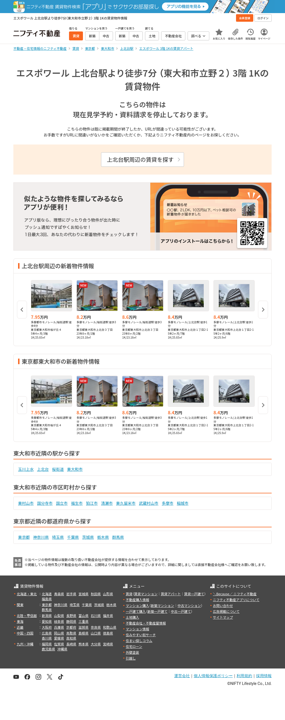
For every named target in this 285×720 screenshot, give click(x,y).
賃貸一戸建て (194, 593)
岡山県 (59, 633)
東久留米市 (126, 503)
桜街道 (58, 469)
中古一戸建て (181, 611)
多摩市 (167, 503)
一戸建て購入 (136, 611)
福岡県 (47, 643)
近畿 (20, 627)
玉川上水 (26, 469)
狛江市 (92, 503)
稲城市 (182, 503)
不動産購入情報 (137, 599)
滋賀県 (83, 627)
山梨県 (59, 615)
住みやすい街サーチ (141, 634)
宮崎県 (108, 643)
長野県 (71, 615)
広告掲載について (226, 611)
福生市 (77, 503)
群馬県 (118, 537)
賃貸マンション (146, 593)
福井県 (108, 615)
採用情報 (264, 676)
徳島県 (108, 633)
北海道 (47, 593)
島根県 (83, 633)
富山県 (83, 615)
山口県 (96, 633)
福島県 (47, 598)
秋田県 (96, 593)
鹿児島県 (48, 648)
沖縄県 (62, 648)
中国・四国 (25, 633)
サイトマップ (223, 617)
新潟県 (47, 615)
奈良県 (96, 627)
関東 (20, 604)
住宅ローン (134, 646)
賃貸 (129, 593)
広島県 (47, 633)
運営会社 (182, 676)
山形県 (108, 593)
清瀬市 (107, 503)
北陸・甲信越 (27, 615)
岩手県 (71, 593)
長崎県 (71, 643)
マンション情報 (137, 628)
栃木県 (103, 537)
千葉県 (73, 537)
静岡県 (71, 621)
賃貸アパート (171, 593)
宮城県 (83, 593)
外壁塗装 (132, 652)
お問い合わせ (223, 605)
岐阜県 (59, 621)
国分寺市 (45, 503)
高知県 (71, 638)
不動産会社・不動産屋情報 (146, 623)
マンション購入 (137, 605)
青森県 (59, 593)
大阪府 (47, 627)
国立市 (62, 503)
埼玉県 (58, 537)
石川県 (96, 615)
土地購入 (132, 617)
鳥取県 (71, 633)
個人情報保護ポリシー (213, 676)
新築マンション (162, 605)
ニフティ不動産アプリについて (236, 599)
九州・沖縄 (25, 643)
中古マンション (189, 605)
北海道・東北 (27, 593)
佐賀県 (59, 643)
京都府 (71, 627)
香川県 (47, 638)
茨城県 (88, 537)
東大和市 (75, 469)
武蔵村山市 (148, 503)
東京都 (24, 537)
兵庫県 (59, 627)
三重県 (83, 621)
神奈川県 (41, 537)
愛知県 (47, 621)
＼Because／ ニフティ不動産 (235, 593)
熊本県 (83, 643)
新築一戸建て (158, 611)
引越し (131, 658)
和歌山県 (109, 627)
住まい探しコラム (139, 640)
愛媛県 (59, 638)
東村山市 (26, 503)
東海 (20, 621)
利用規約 (244, 676)
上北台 (43, 469)
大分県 (96, 643)
